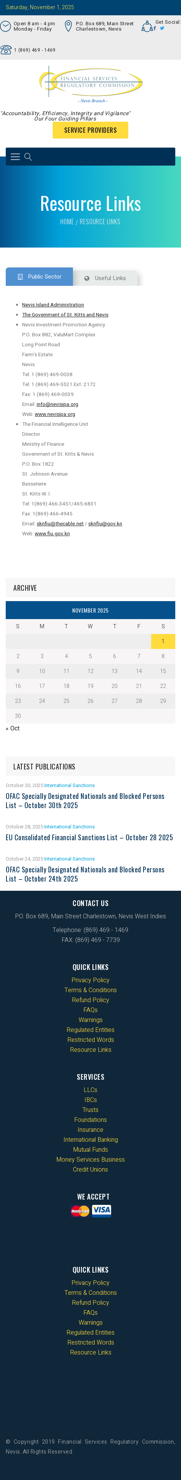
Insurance (90, 1129)
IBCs (90, 1100)
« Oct (12, 728)
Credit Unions (90, 1169)
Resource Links (91, 1050)
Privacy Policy (90, 980)
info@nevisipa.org (57, 404)
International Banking (90, 1139)
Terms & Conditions (91, 990)
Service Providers (90, 130)
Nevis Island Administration (53, 305)
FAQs (90, 1010)
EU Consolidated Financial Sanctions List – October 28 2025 (89, 837)
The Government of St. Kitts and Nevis (65, 315)
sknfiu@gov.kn (105, 524)
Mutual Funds (90, 1149)
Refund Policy (90, 1000)
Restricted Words (90, 1040)
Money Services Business (90, 1159)
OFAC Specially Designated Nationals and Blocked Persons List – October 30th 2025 (85, 800)
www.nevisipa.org (55, 414)
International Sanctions (69, 785)
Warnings (91, 1020)
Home (67, 221)
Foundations (90, 1120)
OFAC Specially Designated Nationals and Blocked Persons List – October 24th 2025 (85, 873)
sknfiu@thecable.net (60, 524)
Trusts (90, 1110)
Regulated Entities (90, 1030)
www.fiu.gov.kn (52, 534)
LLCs (90, 1090)
